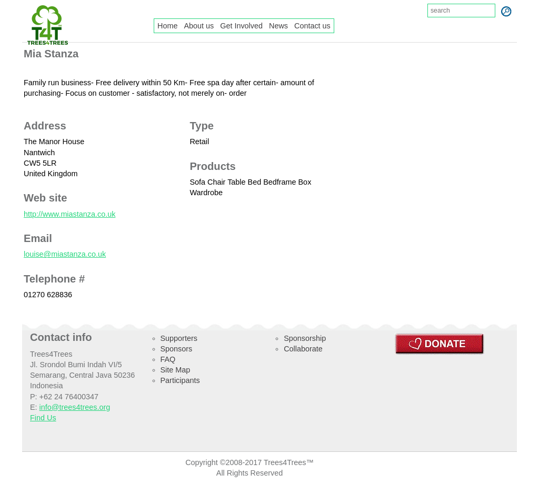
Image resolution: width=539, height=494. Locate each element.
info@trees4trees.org (75, 407)
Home (167, 25)
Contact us (312, 25)
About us (199, 25)
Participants (180, 380)
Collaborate (303, 349)
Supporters (179, 338)
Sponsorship (305, 338)
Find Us (43, 418)
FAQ (168, 359)
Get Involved (241, 25)
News (278, 25)
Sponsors (177, 349)
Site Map (176, 370)
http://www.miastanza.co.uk (69, 214)
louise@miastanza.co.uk (65, 254)
